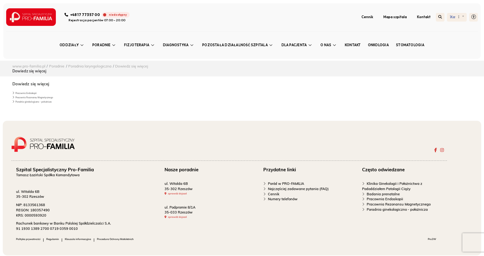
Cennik (367, 17)
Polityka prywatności (33, 240)
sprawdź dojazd (182, 195)
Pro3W (428, 240)
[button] (473, 17)
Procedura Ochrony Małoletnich (148, 240)
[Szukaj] (440, 17)
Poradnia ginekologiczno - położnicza (40, 101)
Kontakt (423, 17)
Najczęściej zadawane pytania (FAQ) (298, 189)
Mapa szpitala (395, 17)
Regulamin (65, 240)
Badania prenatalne (383, 195)
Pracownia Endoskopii (29, 93)
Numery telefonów (283, 200)
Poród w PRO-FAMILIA (286, 184)
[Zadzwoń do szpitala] (98, 15)
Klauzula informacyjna (98, 240)
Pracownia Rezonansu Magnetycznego (41, 97)
